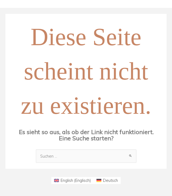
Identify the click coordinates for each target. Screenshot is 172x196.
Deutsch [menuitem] (110, 180)
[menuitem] (72, 180)
